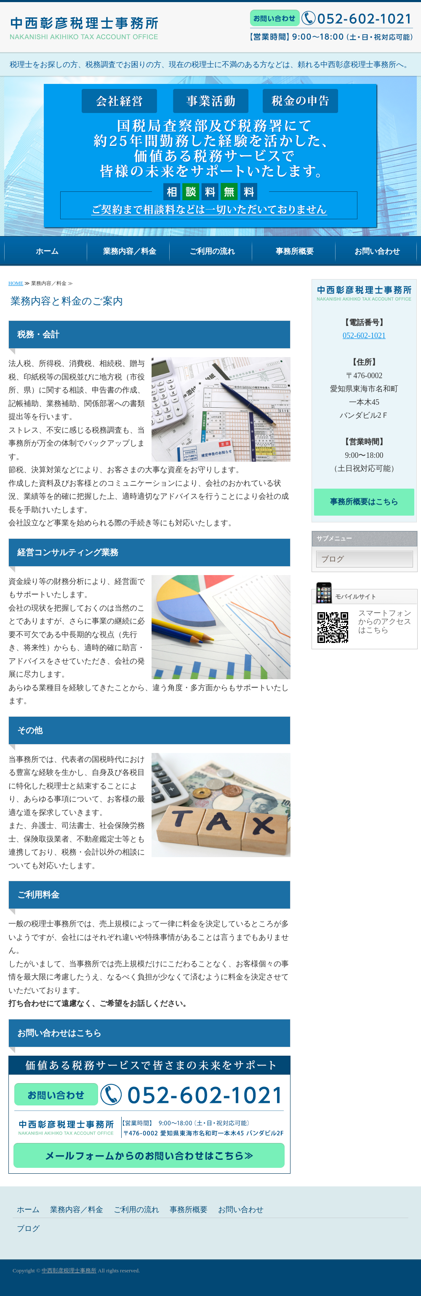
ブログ (332, 559)
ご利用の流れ (212, 251)
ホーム (47, 251)
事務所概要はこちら (364, 501)
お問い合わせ (377, 251)
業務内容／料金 (129, 251)
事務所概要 (295, 251)
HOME (15, 283)
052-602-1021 (364, 335)
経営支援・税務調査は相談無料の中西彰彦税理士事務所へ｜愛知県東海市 (84, 20)
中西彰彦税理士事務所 (69, 1270)
